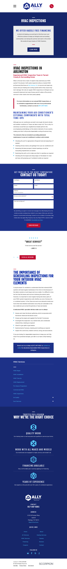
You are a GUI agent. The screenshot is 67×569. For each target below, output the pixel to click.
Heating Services (41, 535)
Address (16, 190)
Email (36, 185)
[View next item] (17, 257)
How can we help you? (19, 201)
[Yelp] (35, 553)
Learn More (33, 49)
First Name (16, 180)
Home (25, 531)
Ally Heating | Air (32, 85)
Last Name (37, 180)
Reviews (41, 541)
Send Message (33, 225)
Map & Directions (33, 522)
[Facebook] (32, 553)
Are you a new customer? (20, 196)
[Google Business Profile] (28, 553)
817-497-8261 (33, 507)
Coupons (25, 545)
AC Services (25, 535)
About (41, 531)
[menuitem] (33, 371)
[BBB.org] (39, 553)
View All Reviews (28, 257)
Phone (15, 185)
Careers (41, 538)
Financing (25, 541)
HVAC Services (25, 538)
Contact (41, 545)
